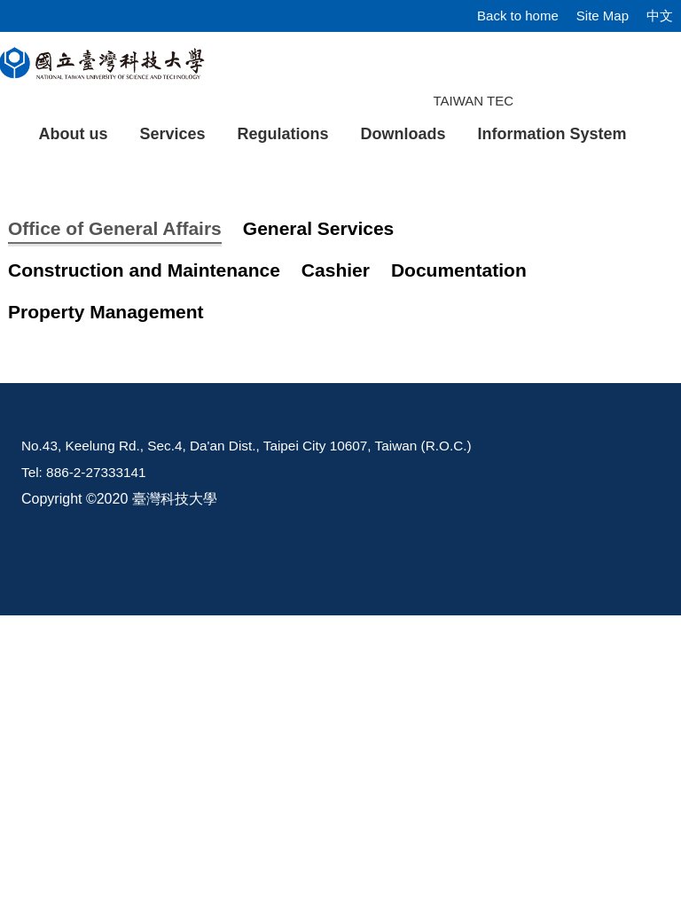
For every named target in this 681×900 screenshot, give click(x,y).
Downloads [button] (403, 134)
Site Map (602, 15)
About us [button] (72, 134)
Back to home (518, 15)
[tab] (505, 352)
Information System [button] (552, 134)
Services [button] (172, 134)
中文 (659, 15)
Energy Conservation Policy (169, 609)
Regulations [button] (283, 134)
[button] (42, 262)
